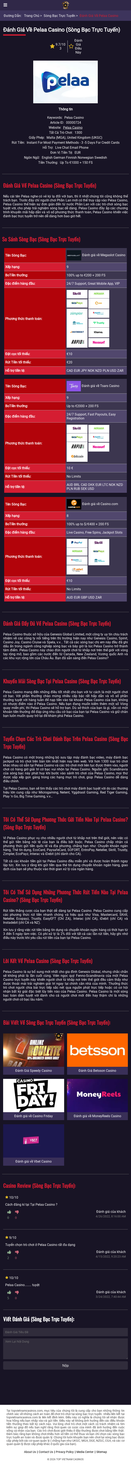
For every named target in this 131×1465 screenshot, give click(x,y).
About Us (30, 1452)
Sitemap (101, 1452)
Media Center (85, 1452)
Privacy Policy (65, 1452)
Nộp (65, 1365)
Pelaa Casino (73, 128)
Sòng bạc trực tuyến (59, 16)
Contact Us (46, 1452)
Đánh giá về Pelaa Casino (99, 16)
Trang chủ (31, 16)
